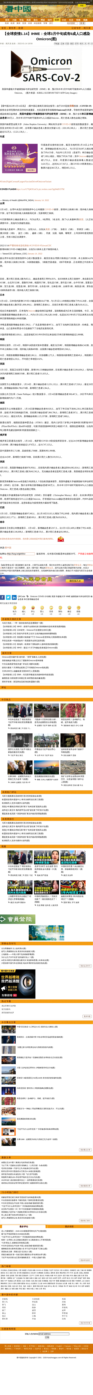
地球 (77, 934)
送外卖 (47, 937)
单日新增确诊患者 (31, 631)
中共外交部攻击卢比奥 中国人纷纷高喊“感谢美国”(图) (22, 1235)
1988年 (13, 814)
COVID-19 (66, 135)
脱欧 (36, 1310)
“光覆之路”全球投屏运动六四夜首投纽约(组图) (35, 1079)
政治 (51, 787)
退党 (57, 1305)
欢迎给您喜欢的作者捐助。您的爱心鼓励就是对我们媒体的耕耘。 (27, 571)
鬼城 (38, 907)
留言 (72, 44)
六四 (23, 814)
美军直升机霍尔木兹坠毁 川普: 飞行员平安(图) (19, 1206)
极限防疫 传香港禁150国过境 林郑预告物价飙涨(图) (23, 710)
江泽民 (37, 1307)
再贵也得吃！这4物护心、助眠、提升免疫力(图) (36, 1130)
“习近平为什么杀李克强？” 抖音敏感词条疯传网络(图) (38, 1161)
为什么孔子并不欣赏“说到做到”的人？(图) (17, 989)
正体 (62, 44)
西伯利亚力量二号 (17, 760)
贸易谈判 (25, 1307)
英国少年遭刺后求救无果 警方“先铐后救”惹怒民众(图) (24, 838)
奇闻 (78, 20)
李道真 (35, 1334)
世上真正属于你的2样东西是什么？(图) (16, 1247)
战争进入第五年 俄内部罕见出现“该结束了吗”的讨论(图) (25, 842)
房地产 (80, 1310)
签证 (5, 1318)
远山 (34, 1336)
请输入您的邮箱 (31, 1366)
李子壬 (65, 1348)
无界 (52, 1383)
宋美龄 (60, 1318)
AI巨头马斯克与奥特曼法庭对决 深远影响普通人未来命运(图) (25, 992)
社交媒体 (19, 1310)
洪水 (14, 1305)
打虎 (82, 1307)
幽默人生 (8, 1320)
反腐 (78, 1307)
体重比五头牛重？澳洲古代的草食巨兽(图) (17, 1194)
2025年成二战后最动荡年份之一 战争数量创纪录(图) (21, 1212)
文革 (40, 1320)
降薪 (42, 937)
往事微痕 (40, 1305)
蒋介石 (55, 1318)
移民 (77, 1315)
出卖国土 (66, 1302)
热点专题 (6, 1033)
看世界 (12, 28)
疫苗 (81, 240)
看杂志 (46, 1380)
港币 (75, 1310)
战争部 (69, 817)
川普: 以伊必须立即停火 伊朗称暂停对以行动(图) (36, 1099)
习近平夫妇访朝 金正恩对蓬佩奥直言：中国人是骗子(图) (23, 1289)
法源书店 (38, 1380)
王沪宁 (31, 1307)
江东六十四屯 (12, 1315)
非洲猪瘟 (45, 1313)
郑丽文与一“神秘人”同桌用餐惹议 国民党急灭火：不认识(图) (40, 1140)
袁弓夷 (19, 1305)
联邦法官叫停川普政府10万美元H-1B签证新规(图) (20, 1203)
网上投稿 (8, 1378)
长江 (7, 1305)
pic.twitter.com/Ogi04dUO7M (51, 200)
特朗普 (24, 1302)
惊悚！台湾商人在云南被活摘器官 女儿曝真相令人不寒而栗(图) (26, 1272)
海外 (25, 1318)
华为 (71, 1307)
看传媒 (68, 1380)
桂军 (41, 1318)
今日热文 (6, 731)
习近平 (30, 760)
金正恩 (54, 757)
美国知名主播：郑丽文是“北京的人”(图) (16, 1283)
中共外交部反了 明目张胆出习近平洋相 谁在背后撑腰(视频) (20, 754)
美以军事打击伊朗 (9, 1038)
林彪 (70, 1318)
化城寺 (55, 811)
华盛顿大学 (60, 628)
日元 (72, 1310)
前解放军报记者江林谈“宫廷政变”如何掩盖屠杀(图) (21, 1229)
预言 (24, 1320)
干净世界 (17, 1380)
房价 (36, 1313)
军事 (45, 23)
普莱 (65, 934)
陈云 (17, 787)
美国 (28, 20)
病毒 (71, 116)
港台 (35, 20)
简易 (64, 1331)
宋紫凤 (5, 1331)
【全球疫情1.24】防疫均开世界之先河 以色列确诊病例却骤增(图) (29, 665)
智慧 (13, 1320)
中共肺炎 (4, 1302)
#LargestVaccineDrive (27, 192)
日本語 (85, 1378)
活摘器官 (73, 1302)
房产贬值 (44, 907)
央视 (69, 1315)
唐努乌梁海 (21, 1315)
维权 (73, 1313)
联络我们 (17, 1378)
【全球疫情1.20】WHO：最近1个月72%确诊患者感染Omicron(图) (30, 679)
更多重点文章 (85, 1181)
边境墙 (12, 1307)
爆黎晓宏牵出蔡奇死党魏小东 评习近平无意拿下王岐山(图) (24, 1280)
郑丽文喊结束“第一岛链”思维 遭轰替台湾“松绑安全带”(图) (23, 1286)
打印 (76, 44)
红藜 (81, 757)
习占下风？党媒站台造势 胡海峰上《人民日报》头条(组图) (24, 1197)
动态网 (44, 1383)
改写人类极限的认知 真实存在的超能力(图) (18, 983)
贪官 (64, 1307)
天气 (73, 934)
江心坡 (40, 1315)
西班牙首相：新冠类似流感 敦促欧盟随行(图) (21, 713)
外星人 (32, 1320)
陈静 (34, 1339)
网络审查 (4, 1315)
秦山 (4, 1345)
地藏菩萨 (49, 811)
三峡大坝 (83, 1302)
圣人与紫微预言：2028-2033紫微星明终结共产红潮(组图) (23, 1263)
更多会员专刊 (85, 998)
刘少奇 (75, 1318)
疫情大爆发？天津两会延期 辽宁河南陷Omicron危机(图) (25, 699)
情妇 (67, 1307)
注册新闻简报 (9, 1360)
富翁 (65, 787)
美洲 (7, 23)
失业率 (70, 907)
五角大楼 (76, 817)
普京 (25, 760)
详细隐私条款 (52, 5)
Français (67, 1378)
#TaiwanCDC (46, 267)
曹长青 (5, 1350)
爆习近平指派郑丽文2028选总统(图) (15, 1266)
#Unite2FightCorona (9, 192)
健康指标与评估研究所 (80, 628)
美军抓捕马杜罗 (8, 1044)
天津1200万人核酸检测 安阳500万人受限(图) (21, 703)
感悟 (16, 1320)
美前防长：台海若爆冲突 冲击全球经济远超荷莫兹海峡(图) (40, 1069)
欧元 (68, 1310)
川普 (19, 1302)
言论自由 (59, 1315)
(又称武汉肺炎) (12, 1302)
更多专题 (87, 1048)
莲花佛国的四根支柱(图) (45, 808)
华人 (73, 1315)
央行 (39, 1310)
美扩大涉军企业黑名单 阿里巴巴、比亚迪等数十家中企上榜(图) (72, 811)
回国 (9, 1318)
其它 (51, 23)
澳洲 (18, 23)
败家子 (69, 787)
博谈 (43, 20)
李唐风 (65, 1339)
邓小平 (27, 814)
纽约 (50, 20)
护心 (77, 757)
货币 (59, 1310)
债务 (43, 1310)
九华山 (43, 811)
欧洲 (12, 23)
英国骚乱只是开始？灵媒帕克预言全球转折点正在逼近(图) (39, 1089)
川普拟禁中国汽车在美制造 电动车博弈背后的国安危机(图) (24, 995)
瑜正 (4, 1348)
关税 (7, 1307)
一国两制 (9, 1310)
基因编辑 (63, 1313)
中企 (81, 817)
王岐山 (81, 1305)
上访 (82, 1313)
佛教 (38, 811)
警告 (69, 934)
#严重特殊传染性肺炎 (19, 267)
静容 (34, 1345)
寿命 (37, 1320)
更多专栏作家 (85, 1355)
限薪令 (23, 934)
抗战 (45, 1318)
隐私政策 (50, 1378)
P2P (53, 1313)
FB (24, 1310)
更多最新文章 (85, 1217)
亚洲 (24, 23)
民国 (38, 1318)
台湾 (38, 787)
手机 (20, 1320)
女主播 (65, 1315)
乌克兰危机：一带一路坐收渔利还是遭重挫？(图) (22, 655)
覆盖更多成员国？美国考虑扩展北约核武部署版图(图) (24, 845)
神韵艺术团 (28, 1380)
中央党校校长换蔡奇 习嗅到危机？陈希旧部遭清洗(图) (22, 1232)
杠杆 (47, 1310)
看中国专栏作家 (10, 1326)
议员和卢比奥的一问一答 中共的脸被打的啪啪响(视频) (22, 1241)
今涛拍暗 (36, 1331)
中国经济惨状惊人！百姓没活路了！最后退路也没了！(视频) (46, 931)
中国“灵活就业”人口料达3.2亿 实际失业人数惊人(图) (37, 1058)
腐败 (75, 1307)
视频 (85, 20)
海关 (88, 1315)
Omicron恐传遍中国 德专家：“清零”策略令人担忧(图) (24, 689)
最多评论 (24, 1258)
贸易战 (46, 1302)
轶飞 (4, 1336)
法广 (14, 1310)
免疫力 (73, 757)
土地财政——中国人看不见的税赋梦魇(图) (17, 986)
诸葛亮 (87, 1318)
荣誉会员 (77, 597)
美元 (50, 1310)
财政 (88, 1310)
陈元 (21, 787)
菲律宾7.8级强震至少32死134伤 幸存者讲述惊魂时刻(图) (39, 1110)
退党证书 (84, 1380)
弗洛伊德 (63, 1305)
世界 (57, 20)
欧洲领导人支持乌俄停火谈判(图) (16, 835)
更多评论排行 (85, 1292)
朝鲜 (49, 757)
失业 (38, 937)
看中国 (19, 10)
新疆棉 (89, 1302)
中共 (42, 787)
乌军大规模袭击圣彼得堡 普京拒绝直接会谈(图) (22, 828)
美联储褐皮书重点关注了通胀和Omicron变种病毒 (22, 692)
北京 (23, 1313)
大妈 (32, 1313)
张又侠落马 (6, 1041)
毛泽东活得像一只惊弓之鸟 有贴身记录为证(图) (19, 1200)
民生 (21, 1318)
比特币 (55, 1310)
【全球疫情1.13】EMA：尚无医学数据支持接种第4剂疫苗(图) (28, 706)
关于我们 (32, 1378)
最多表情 (69, 1258)
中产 (5, 1313)
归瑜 (64, 1334)
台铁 (78, 1302)
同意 (82, 5)
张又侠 (56, 1302)
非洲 (30, 23)
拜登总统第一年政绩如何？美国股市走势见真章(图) (23, 672)
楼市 (84, 1310)
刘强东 (28, 1313)
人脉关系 (54, 937)
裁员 (65, 907)
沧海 (64, 1350)
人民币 (64, 1310)
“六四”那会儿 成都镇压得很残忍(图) (15, 1275)
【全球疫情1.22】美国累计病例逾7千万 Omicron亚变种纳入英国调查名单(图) (34, 669)
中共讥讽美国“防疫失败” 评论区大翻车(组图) (20, 696)
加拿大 (31, 1310)
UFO (67, 1305)
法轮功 (87, 1313)
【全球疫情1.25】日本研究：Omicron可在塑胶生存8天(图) (26, 662)
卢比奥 (29, 1302)
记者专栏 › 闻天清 (81, 28)
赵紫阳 (39, 757)
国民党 (53, 1305)
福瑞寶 (76, 1380)
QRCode (21, 628)
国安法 (3, 1305)
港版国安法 (26, 1305)
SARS (45, 1315)
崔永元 (42, 1307)
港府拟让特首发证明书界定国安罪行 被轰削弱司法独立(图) (24, 1215)
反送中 (60, 1307)
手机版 (56, 44)
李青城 (65, 1345)
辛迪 (34, 1350)
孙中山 (50, 1318)
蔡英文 (19, 1313)
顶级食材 (66, 757)
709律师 (78, 1313)
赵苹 (64, 1342)
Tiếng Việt (77, 1378)
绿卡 (16, 1318)
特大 (81, 44)
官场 (21, 20)
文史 (64, 20)
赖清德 (86, 1305)
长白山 (28, 1315)
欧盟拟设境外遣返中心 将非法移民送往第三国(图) (23, 831)
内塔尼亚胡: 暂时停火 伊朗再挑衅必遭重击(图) (35, 1120)
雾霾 (57, 1313)
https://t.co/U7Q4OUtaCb (27, 200)
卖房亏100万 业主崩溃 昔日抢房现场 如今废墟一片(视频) (46, 901)
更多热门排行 (85, 1252)
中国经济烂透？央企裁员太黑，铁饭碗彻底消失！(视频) (72, 901)
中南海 (47, 1307)
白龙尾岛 (34, 1315)
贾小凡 (5, 1334)
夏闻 (64, 1336)
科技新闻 (37, 23)
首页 (7, 20)
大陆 (14, 20)
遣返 (2, 1318)
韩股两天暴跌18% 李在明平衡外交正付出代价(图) (20, 1209)
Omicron (82, 167)
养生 (44, 1320)
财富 (2, 1313)
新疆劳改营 (51, 1315)
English (59, 1378)
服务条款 (41, 1378)
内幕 (51, 1307)
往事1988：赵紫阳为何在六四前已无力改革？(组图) (37, 1171)
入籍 (13, 1318)
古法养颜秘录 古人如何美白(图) (13, 980)
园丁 (4, 1342)
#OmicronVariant (44, 192)
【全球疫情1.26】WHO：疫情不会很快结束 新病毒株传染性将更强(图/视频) (34, 658)
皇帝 (82, 1318)
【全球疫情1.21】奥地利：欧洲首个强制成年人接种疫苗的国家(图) (30, 676)
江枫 (34, 1348)
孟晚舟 (3, 1307)
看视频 (53, 1380)
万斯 (16, 1307)
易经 (2, 1320)
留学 (84, 1315)
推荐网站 (8, 1380)
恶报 (74, 787)
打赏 (67, 44)
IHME (68, 628)
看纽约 (61, 1380)
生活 (71, 20)
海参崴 (10, 1313)
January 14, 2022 (41, 222)
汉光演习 (33, 1305)
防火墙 (68, 1313)
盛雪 (34, 1342)
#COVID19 (34, 267)
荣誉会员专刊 (9, 975)
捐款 (24, 1378)
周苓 (4, 1339)
